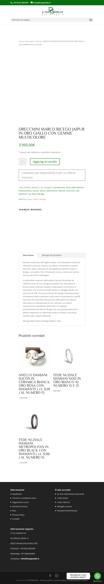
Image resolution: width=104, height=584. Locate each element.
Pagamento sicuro (20, 502)
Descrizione (28, 255)
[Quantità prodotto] (23, 161)
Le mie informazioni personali (70, 494)
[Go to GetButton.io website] (97, 581)
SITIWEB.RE (32, 580)
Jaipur (30, 199)
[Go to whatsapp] (97, 576)
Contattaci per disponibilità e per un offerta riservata (48, 175)
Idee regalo (29, 41)
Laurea (36, 190)
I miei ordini (62, 498)
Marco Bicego (38, 194)
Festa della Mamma (75, 187)
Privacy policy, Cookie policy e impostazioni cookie (63, 580)
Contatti (16, 519)
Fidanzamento (25, 190)
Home (21, 41)
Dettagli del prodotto (52, 255)
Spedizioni (17, 494)
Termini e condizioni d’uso (24, 498)
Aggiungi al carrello (45, 161)
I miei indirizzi (63, 502)
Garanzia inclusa (19, 506)
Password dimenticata (67, 510)
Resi (14, 510)
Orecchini (70, 190)
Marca (43, 190)
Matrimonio (52, 190)
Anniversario (59, 187)
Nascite (39, 41)
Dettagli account (64, 506)
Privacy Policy (18, 515)
